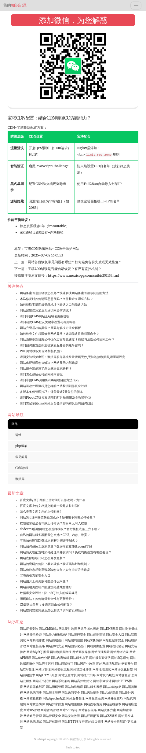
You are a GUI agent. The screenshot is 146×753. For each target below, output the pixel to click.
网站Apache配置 (54, 698)
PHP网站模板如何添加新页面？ (41, 351)
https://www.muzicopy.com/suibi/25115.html (83, 275)
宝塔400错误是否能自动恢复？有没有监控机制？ (64, 269)
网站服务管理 (75, 698)
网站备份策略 (87, 710)
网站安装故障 (71, 716)
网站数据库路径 (60, 652)
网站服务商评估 (100, 658)
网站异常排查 (55, 704)
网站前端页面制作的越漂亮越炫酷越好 (46, 587)
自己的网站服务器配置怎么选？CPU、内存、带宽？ (55, 535)
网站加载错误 (74, 687)
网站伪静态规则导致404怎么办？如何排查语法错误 (55, 570)
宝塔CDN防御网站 (38, 248)
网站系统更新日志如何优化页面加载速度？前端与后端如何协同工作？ (67, 339)
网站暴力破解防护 (55, 635)
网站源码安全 (55, 646)
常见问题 (21, 457)
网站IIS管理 (32, 710)
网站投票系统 (95, 698)
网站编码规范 (74, 640)
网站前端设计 (55, 640)
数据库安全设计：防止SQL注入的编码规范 (49, 593)
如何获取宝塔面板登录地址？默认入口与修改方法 (53, 305)
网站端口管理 (94, 722)
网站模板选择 (33, 698)
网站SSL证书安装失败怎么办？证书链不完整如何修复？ (58, 517)
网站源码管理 (55, 687)
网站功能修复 (112, 687)
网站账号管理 (33, 716)
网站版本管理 (52, 693)
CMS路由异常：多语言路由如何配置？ (46, 605)
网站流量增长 (67, 675)
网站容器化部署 (34, 687)
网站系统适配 (105, 664)
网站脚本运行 (45, 664)
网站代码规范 (106, 675)
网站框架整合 (124, 664)
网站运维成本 (112, 704)
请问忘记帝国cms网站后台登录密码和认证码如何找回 (56, 403)
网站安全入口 (115, 635)
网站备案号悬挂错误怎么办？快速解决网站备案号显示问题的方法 (64, 293)
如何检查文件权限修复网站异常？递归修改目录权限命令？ (59, 334)
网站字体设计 (102, 681)
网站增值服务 (74, 704)
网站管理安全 (52, 716)
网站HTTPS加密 (73, 722)
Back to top (73, 747)
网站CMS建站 (48, 629)
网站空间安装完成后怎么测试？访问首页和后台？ (53, 610)
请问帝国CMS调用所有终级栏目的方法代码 (49, 380)
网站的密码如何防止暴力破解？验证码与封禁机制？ (55, 564)
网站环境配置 (90, 716)
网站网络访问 (119, 652)
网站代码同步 (33, 693)
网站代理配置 (100, 652)
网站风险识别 (90, 693)
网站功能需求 (109, 693)
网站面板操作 (81, 652)
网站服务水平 (79, 658)
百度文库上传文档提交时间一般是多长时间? (49, 506)
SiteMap (39, 739)
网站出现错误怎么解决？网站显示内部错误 (49, 363)
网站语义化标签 (122, 669)
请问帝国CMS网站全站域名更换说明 (44, 316)
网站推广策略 (86, 675)
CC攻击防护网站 (66, 248)
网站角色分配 (41, 658)
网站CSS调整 (109, 716)
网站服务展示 (93, 687)
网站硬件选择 (68, 629)
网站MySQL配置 (38, 652)
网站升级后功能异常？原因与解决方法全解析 (50, 328)
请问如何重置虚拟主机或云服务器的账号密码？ (52, 345)
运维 (18, 435)
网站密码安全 (77, 635)
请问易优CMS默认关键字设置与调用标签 (47, 322)
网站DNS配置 (109, 629)
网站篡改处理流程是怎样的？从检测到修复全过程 (53, 386)
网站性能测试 (102, 669)
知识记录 (15, 5)
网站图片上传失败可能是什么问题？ (44, 581)
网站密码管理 (50, 710)
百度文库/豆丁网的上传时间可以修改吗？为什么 (52, 500)
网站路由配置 (96, 646)
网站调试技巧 (64, 664)
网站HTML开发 (46, 675)
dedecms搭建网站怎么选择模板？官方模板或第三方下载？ (60, 529)
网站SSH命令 (69, 710)
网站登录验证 (33, 635)
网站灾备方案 (107, 710)
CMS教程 (21, 468)
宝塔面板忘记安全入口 (35, 576)
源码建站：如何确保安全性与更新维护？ (47, 599)
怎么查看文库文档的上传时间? (40, 512)
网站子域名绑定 (88, 629)
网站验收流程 (60, 669)
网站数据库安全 (113, 640)
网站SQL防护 (93, 640)
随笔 (15, 424)
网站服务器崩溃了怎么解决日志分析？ (46, 369)
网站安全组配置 (115, 722)
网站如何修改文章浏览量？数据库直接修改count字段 (56, 546)
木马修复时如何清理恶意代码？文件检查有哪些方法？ (56, 299)
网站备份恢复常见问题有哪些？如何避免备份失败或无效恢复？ (75, 262)
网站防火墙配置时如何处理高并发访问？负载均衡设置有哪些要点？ (65, 552)
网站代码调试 (33, 722)
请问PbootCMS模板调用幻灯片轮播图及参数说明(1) (55, 398)
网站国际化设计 (75, 646)
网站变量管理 (124, 675)
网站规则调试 (96, 635)
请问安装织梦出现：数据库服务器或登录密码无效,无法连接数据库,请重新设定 (72, 357)
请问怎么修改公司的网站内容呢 (41, 374)
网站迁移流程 (52, 722)
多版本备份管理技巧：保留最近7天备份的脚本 (51, 392)
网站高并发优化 (81, 681)
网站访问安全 (71, 693)
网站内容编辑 (60, 658)
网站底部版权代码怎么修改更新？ (43, 558)
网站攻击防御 (36, 704)
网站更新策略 (36, 646)
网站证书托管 (42, 681)
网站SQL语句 (120, 658)
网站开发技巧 (113, 698)
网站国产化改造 (84, 664)
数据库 (19, 479)
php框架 (21, 446)
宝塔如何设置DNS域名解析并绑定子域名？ (49, 541)
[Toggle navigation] (135, 5)
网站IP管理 (43, 669)
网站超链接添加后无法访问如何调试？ (46, 310)
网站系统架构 (61, 681)
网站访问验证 (115, 646)
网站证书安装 (29, 629)
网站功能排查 (36, 640)
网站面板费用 (93, 704)
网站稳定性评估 (81, 669)
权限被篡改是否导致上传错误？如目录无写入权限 (53, 523)
